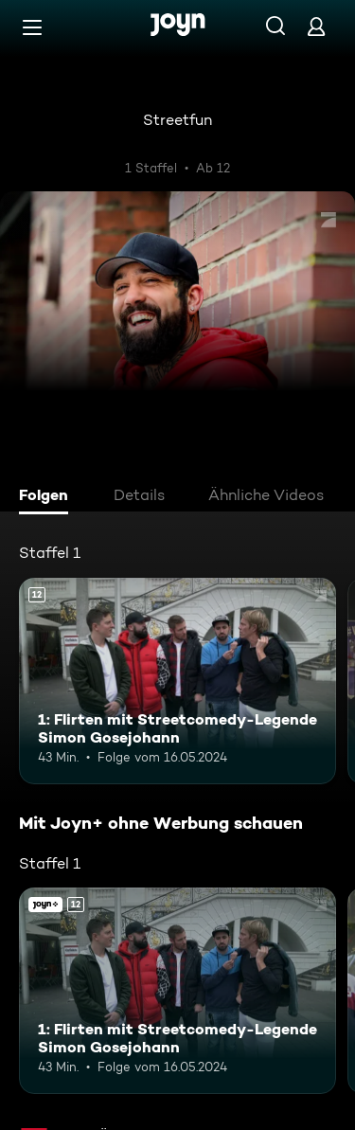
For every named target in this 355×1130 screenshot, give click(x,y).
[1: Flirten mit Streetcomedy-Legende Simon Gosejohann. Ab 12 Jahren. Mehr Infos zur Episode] (177, 681)
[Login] (316, 26)
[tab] (48, 497)
